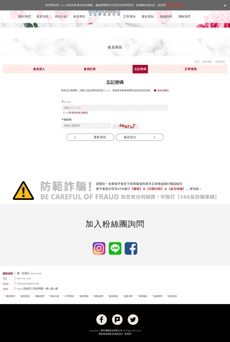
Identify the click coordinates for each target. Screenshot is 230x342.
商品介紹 (61, 16)
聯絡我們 (185, 16)
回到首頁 (172, 296)
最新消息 (43, 16)
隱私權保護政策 (175, 5)
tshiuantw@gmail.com (28, 283)
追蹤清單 (128, 296)
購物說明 (166, 16)
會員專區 (79, 16)
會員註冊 (90, 69)
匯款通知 (148, 16)
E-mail (67, 101)
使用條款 (143, 296)
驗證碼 (67, 119)
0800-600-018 (24, 278)
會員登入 (39, 69)
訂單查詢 (129, 16)
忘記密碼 (140, 69)
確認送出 (139, 137)
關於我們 (24, 16)
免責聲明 (157, 296)
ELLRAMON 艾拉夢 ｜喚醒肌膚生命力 (104, 12)
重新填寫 (90, 137)
